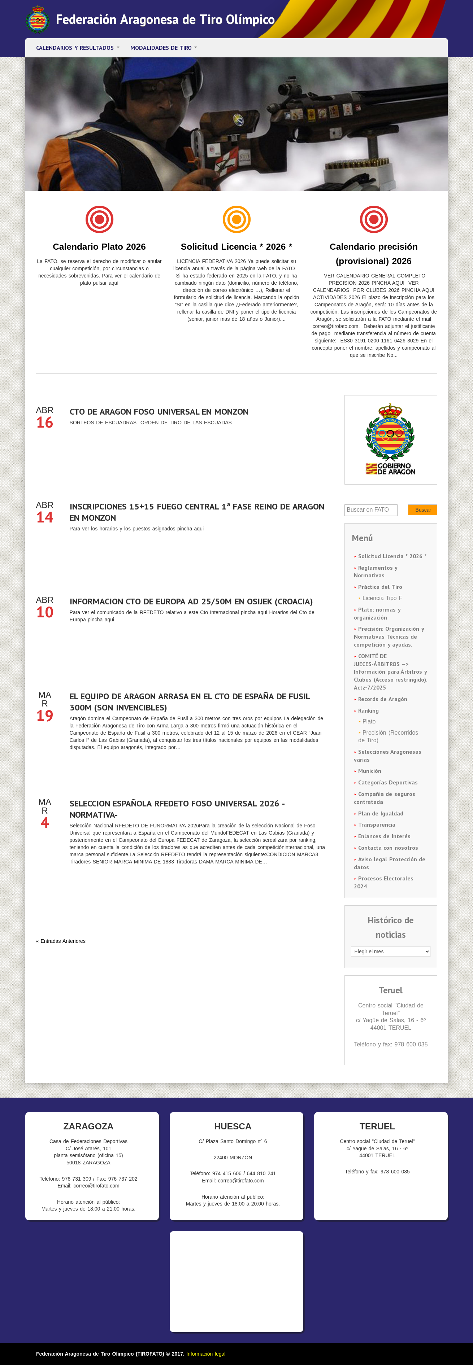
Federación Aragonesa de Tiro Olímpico (165, 18)
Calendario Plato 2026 (99, 246)
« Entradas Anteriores (61, 941)
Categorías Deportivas (388, 782)
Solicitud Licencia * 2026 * (236, 246)
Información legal (205, 1354)
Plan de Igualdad (380, 813)
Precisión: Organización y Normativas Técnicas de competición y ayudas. (389, 636)
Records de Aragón (382, 699)
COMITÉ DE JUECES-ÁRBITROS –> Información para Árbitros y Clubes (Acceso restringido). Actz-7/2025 (390, 671)
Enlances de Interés (384, 836)
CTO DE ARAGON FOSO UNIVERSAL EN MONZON (159, 411)
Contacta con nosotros (388, 847)
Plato (369, 721)
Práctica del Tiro (380, 586)
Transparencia (376, 824)
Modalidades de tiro (164, 47)
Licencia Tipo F (383, 598)
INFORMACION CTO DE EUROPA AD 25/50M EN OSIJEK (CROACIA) (191, 601)
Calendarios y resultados (78, 47)
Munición (369, 770)
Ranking (368, 710)
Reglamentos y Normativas (375, 571)
